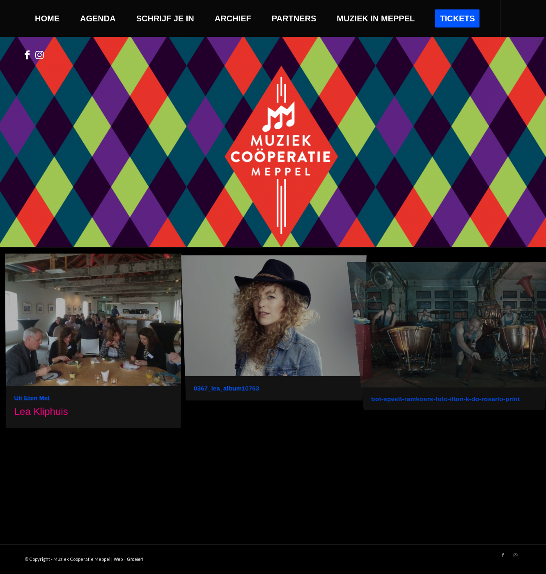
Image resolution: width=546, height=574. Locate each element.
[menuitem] (47, 18)
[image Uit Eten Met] (96, 343)
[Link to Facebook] (27, 55)
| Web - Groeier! (127, 559)
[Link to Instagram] (39, 55)
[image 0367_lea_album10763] (277, 327)
